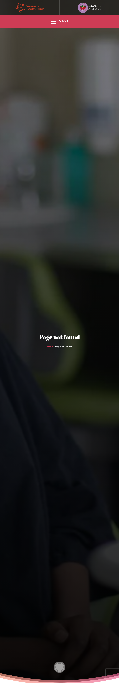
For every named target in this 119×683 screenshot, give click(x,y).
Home (49, 347)
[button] (59, 21)
